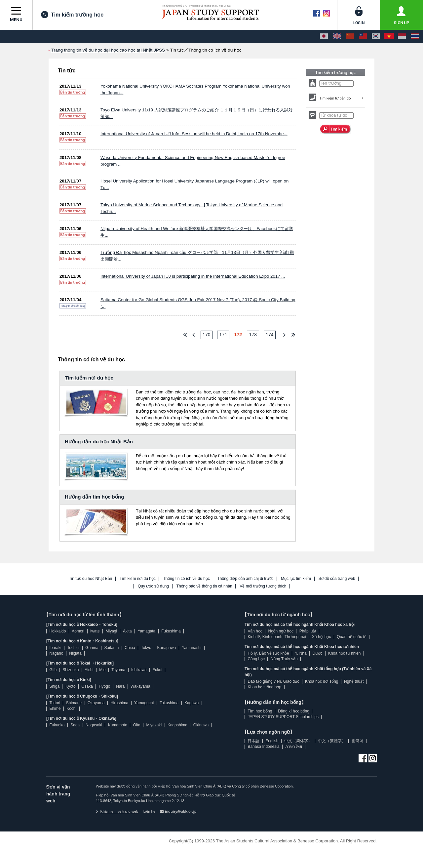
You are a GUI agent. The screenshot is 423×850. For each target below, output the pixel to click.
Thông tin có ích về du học (186, 579)
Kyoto (70, 686)
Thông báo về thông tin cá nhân (204, 586)
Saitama (111, 647)
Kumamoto (117, 725)
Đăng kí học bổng (293, 711)
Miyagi (111, 631)
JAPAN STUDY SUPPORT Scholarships (283, 716)
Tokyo (146, 647)
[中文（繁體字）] (363, 36)
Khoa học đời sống (321, 681)
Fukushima (171, 631)
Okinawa (201, 725)
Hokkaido (57, 631)
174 (269, 334)
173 (253, 334)
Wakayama (140, 686)
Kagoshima (177, 725)
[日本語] (324, 36)
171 (223, 334)
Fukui (157, 670)
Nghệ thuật (354, 681)
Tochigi (73, 647)
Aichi (89, 670)
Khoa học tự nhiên (344, 653)
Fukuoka (56, 725)
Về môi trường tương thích (263, 586)
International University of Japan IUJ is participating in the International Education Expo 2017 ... (192, 276)
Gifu (53, 670)
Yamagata (146, 631)
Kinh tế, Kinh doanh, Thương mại (277, 636)
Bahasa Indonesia (263, 746)
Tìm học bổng (260, 711)
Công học (256, 659)
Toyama (118, 670)
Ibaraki (55, 647)
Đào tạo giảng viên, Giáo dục (273, 681)
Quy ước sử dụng (153, 586)
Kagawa (191, 703)
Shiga (54, 686)
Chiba (130, 647)
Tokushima (169, 703)
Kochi (71, 708)
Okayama (96, 703)
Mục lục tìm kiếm (296, 579)
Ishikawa (139, 670)
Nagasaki (94, 725)
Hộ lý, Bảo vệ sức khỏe (268, 653)
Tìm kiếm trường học (72, 14)
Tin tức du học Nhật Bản (90, 579)
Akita (127, 631)
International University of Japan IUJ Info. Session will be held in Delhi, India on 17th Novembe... (194, 133)
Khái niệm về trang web (117, 811)
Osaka (87, 686)
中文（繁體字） (332, 741)
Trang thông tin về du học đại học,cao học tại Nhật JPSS (108, 50)
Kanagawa (166, 647)
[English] (337, 36)
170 (206, 334)
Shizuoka (70, 670)
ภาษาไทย (293, 746)
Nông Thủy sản (284, 659)
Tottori (54, 703)
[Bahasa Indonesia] (402, 36)
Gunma (91, 647)
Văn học (255, 631)
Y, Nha (301, 653)
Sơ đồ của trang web (337, 579)
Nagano (56, 653)
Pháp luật (307, 631)
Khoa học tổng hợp (264, 687)
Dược (317, 653)
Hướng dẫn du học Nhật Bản (99, 441)
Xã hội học (321, 636)
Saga (75, 725)
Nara (120, 686)
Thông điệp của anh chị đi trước (245, 579)
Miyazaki (154, 725)
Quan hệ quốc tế (351, 636)
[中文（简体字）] (350, 36)
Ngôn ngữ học (280, 631)
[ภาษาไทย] (415, 36)
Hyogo (104, 686)
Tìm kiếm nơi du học (89, 378)
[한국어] (376, 36)
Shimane (74, 703)
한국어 (358, 741)
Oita (136, 725)
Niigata (75, 653)
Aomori (78, 631)
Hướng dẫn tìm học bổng (94, 497)
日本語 (253, 741)
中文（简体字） (298, 741)
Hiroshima (119, 703)
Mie (102, 670)
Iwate (95, 631)
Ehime (54, 708)
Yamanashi (191, 647)
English (271, 741)
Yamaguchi (144, 703)
